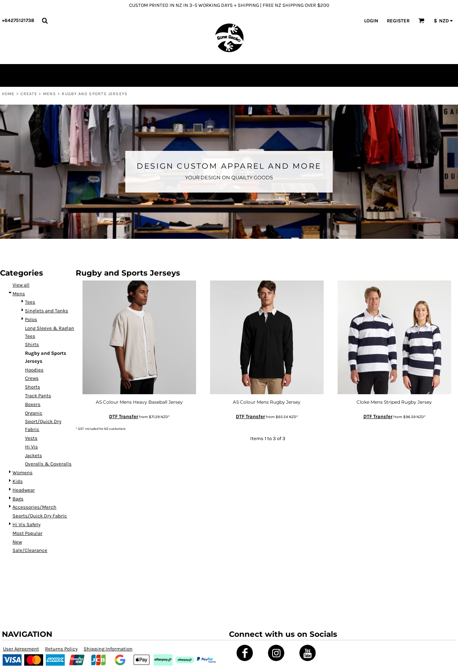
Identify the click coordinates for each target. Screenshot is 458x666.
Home (8, 93)
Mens (49, 93)
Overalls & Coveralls (48, 464)
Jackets (33, 455)
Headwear (23, 490)
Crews (32, 378)
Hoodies (34, 370)
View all (21, 285)
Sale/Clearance (29, 550)
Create (28, 93)
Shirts (32, 344)
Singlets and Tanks (46, 310)
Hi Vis (31, 447)
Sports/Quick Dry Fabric (39, 516)
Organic (33, 413)
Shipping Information (108, 649)
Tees (30, 302)
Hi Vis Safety (26, 524)
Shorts (32, 387)
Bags (17, 498)
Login (371, 21)
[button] (45, 20)
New (17, 542)
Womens (22, 472)
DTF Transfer (123, 416)
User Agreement (21, 649)
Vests (31, 438)
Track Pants (38, 395)
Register (398, 21)
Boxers (33, 404)
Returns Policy (61, 649)
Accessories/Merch (34, 507)
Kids (17, 481)
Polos (31, 319)
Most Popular (27, 533)
